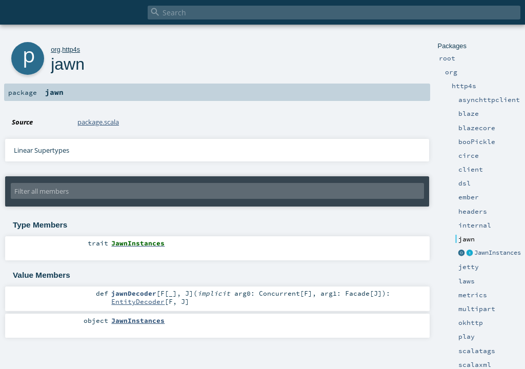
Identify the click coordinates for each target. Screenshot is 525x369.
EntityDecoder (138, 301)
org (55, 49)
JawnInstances (497, 252)
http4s (71, 49)
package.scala (98, 122)
